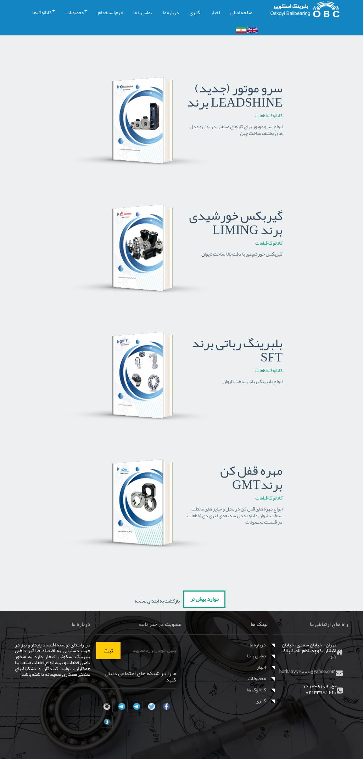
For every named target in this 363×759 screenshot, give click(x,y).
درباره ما (171, 12)
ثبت (108, 650)
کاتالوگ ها (43, 12)
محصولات (76, 12)
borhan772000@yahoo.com (307, 671)
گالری (195, 12)
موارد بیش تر (204, 599)
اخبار (215, 12)
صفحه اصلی (241, 12)
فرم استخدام (110, 12)
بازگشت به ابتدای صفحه (157, 601)
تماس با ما (142, 12)
